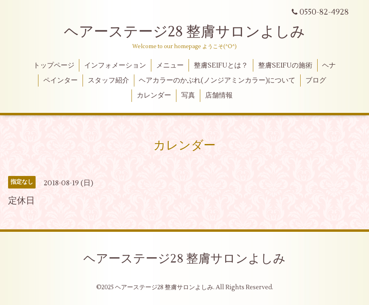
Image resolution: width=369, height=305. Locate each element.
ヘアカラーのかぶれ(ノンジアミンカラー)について (217, 80)
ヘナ (329, 65)
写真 (188, 95)
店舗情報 (219, 95)
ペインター (60, 80)
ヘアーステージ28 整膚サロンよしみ (184, 32)
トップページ (53, 65)
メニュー (170, 65)
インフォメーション (115, 65)
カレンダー (154, 95)
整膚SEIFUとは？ (221, 65)
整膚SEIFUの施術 (285, 65)
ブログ (315, 80)
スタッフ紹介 (108, 80)
